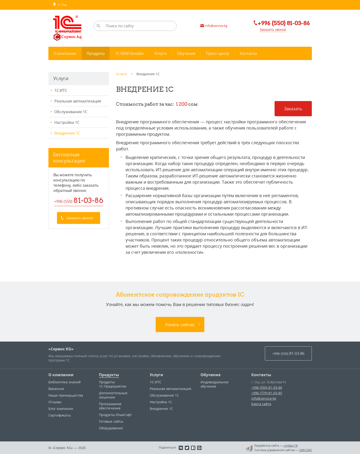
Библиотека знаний (64, 382)
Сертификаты (59, 415)
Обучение (210, 374)
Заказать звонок (273, 29)
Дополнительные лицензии (113, 395)
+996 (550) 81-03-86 (266, 387)
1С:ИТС (60, 90)
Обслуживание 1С (70, 111)
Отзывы (54, 402)
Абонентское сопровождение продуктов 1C (180, 294)
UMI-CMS (305, 450)
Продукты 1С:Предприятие (112, 384)
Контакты (261, 374)
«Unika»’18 (290, 445)
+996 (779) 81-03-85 (266, 393)
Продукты (109, 374)
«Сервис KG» (61, 349)
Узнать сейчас (180, 324)
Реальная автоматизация (77, 101)
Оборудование (111, 428)
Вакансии (56, 388)
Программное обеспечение (110, 406)
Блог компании (60, 408)
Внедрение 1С (67, 133)
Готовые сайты (111, 421)
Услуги (156, 374)
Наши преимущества (65, 395)
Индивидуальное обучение (215, 384)
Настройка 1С (66, 122)
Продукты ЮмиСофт (115, 414)
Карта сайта (261, 404)
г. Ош (60, 4)
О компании (61, 374)
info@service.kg (263, 398)
